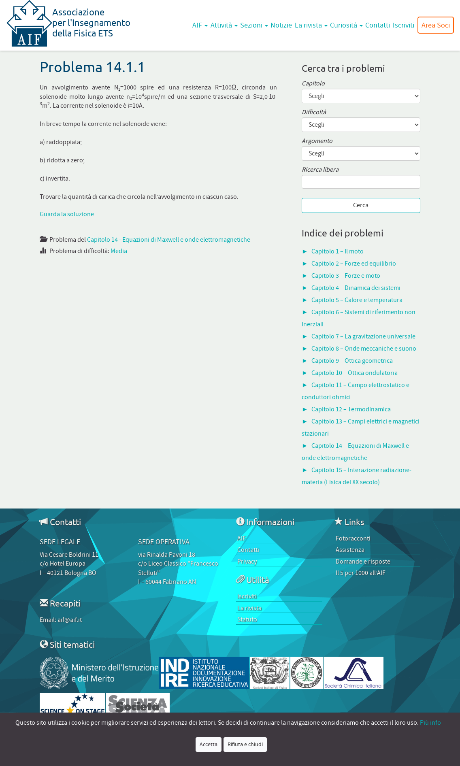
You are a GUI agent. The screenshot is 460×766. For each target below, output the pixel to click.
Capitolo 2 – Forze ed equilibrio (353, 264)
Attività (224, 25)
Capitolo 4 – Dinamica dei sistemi (355, 288)
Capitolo (313, 84)
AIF (200, 25)
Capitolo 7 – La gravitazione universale (363, 336)
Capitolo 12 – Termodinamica (351, 409)
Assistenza (350, 550)
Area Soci (436, 25)
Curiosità (346, 25)
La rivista (311, 25)
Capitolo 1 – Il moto (337, 251)
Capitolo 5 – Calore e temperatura (356, 300)
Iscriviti (403, 25)
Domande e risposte (363, 561)
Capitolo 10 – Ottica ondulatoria (354, 373)
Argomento (317, 141)
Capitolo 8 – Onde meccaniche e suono (363, 349)
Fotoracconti (353, 538)
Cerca (360, 205)
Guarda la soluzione (67, 214)
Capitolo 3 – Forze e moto (345, 276)
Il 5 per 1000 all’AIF (360, 573)
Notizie (281, 25)
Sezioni (254, 25)
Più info (430, 723)
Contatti (377, 25)
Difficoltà (314, 112)
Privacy (247, 561)
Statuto (247, 619)
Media (119, 251)
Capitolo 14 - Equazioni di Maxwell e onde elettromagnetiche (168, 240)
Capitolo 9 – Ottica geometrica (352, 361)
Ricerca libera (320, 170)
